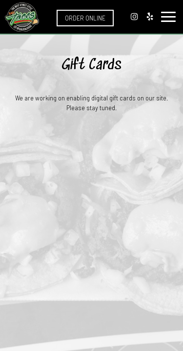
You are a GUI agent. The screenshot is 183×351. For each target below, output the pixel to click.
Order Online (85, 18)
